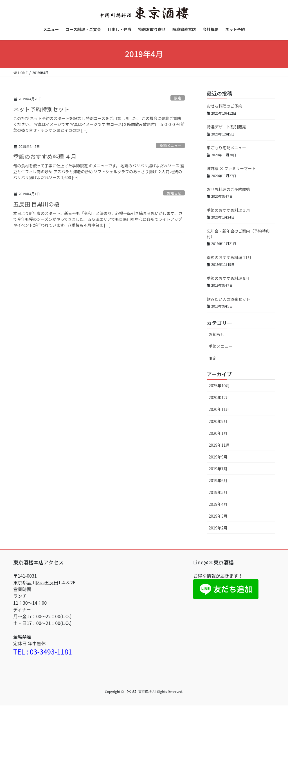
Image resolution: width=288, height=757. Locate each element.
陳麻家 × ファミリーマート (231, 168)
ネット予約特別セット (41, 109)
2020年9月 (218, 421)
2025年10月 (219, 385)
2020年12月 (219, 397)
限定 (177, 98)
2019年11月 (219, 445)
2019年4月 (218, 504)
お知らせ (174, 193)
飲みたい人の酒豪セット (228, 299)
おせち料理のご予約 (224, 106)
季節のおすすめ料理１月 (228, 210)
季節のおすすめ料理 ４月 (44, 156)
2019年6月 (218, 480)
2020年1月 (218, 433)
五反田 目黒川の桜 (36, 204)
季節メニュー (170, 145)
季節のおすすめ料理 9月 (228, 278)
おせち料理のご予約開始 (228, 189)
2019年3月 (218, 516)
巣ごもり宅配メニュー (226, 147)
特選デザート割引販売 (226, 127)
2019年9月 (218, 457)
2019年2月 (218, 528)
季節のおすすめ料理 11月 (229, 257)
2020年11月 (219, 409)
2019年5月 (218, 492)
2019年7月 (218, 468)
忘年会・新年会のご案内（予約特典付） (238, 233)
